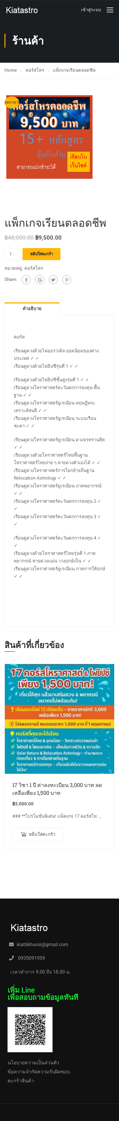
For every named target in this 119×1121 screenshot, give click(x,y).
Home (11, 70)
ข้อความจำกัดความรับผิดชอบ (39, 1072)
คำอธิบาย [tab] (32, 339)
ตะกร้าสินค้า (21, 1081)
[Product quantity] (13, 285)
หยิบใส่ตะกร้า (41, 284)
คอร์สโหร (35, 70)
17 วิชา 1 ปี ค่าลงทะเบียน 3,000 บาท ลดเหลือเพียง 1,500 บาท (57, 819)
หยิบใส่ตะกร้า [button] (42, 865)
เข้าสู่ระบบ (91, 9)
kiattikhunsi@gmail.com (42, 944)
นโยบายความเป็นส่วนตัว (33, 1063)
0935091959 (31, 958)
